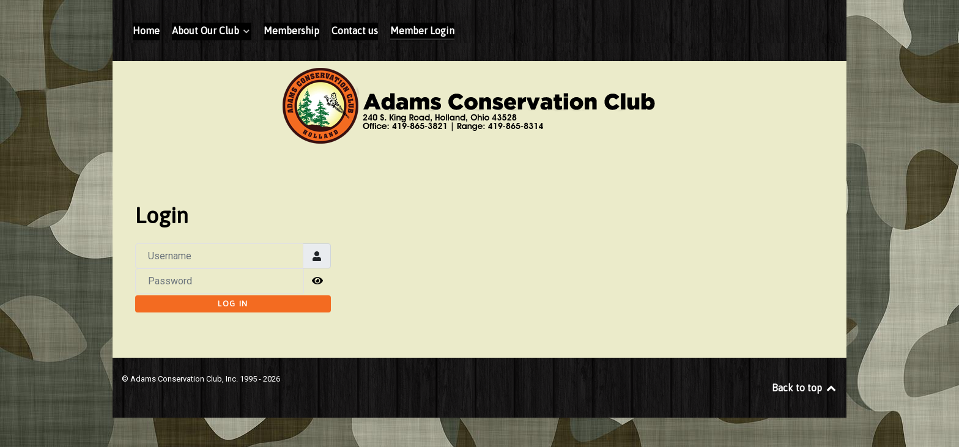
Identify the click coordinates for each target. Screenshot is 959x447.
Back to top (804, 387)
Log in (233, 303)
